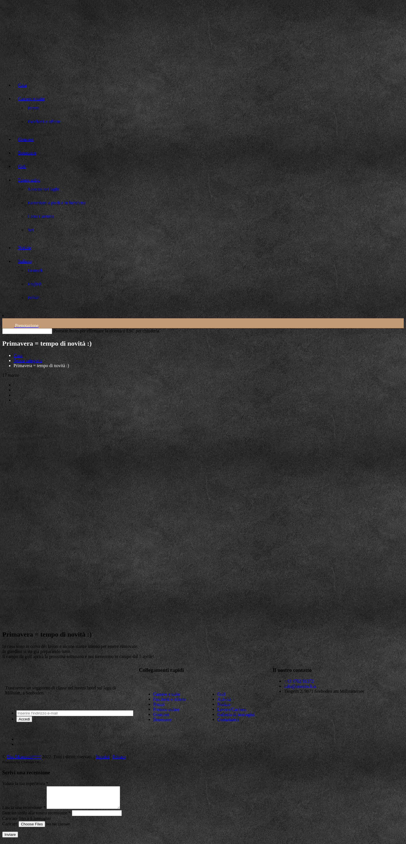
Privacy (119, 756)
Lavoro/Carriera (231, 709)
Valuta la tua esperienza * (25, 783)
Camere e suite (166, 694)
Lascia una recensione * (23, 811)
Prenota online (166, 709)
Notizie (223, 704)
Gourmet (161, 714)
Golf (221, 694)
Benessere (162, 719)
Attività (224, 699)
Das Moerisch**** (24, 756)
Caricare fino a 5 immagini (26, 822)
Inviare (10, 839)
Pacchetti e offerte (169, 699)
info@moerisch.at (300, 686)
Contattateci (228, 719)
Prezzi (158, 704)
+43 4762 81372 (299, 681)
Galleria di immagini (236, 714)
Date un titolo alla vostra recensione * (36, 817)
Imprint (102, 756)
